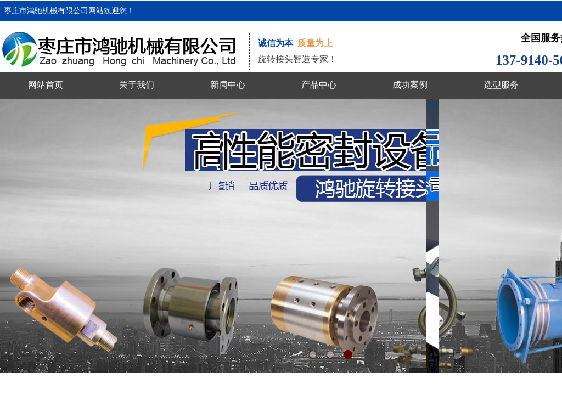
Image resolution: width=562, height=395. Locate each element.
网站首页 (45, 84)
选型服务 (501, 84)
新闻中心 (227, 84)
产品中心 (318, 84)
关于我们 (136, 84)
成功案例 (410, 84)
